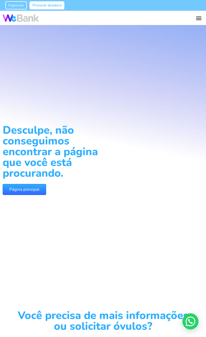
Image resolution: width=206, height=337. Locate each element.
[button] (198, 17)
